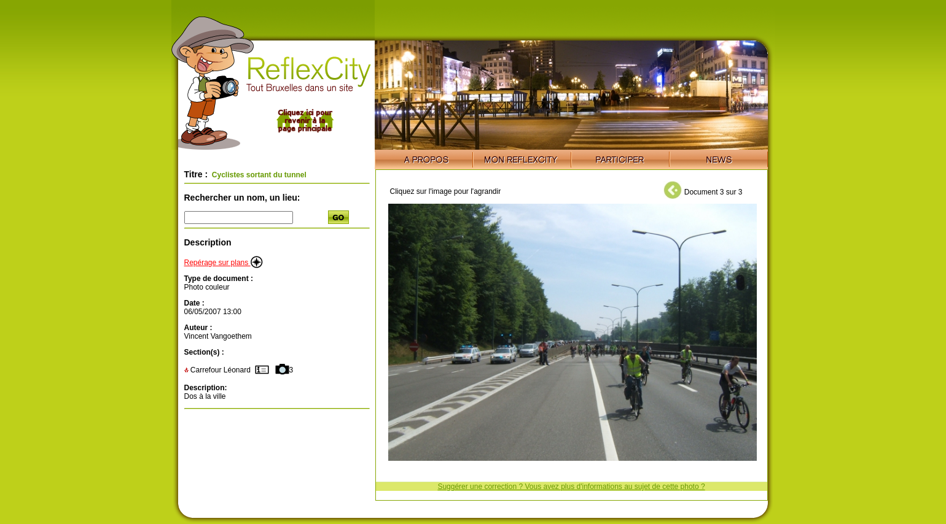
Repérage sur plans (223, 262)
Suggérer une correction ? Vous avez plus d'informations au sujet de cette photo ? (571, 486)
